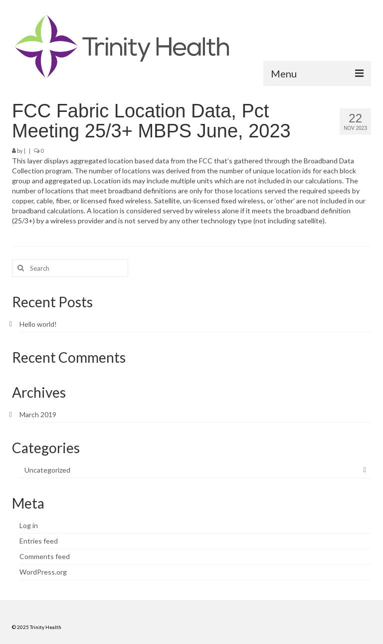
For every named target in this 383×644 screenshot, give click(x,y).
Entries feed (38, 541)
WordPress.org (43, 572)
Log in (28, 525)
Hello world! (38, 324)
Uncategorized (47, 470)
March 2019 (37, 414)
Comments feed (44, 556)
